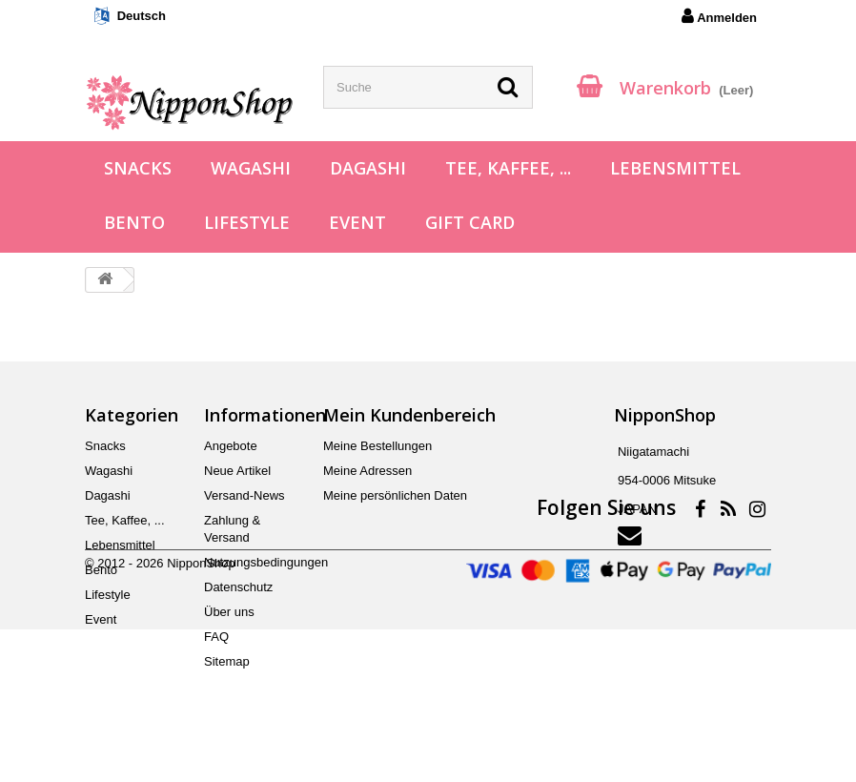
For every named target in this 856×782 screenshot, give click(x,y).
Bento (134, 222)
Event (357, 222)
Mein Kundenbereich (409, 414)
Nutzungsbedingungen (266, 562)
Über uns (229, 612)
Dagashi (368, 167)
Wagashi (251, 167)
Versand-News (244, 495)
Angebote (230, 446)
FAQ (216, 636)
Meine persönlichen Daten (395, 495)
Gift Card (470, 222)
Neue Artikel (237, 470)
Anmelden (719, 16)
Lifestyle (247, 222)
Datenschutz (238, 587)
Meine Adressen (367, 470)
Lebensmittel (675, 167)
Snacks (138, 167)
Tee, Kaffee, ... (508, 167)
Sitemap (227, 661)
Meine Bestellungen (377, 446)
